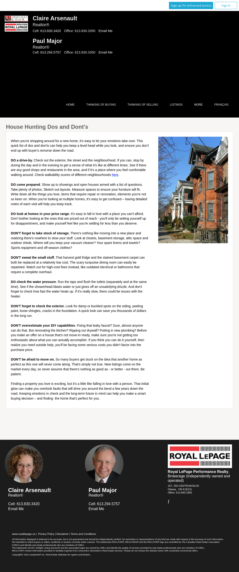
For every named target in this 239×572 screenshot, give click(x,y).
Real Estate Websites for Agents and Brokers (68, 554)
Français (221, 104)
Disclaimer (62, 534)
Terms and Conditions (83, 534)
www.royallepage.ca (23, 534)
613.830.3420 (50, 31)
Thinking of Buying (101, 104)
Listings (176, 104)
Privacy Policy (46, 534)
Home (70, 104)
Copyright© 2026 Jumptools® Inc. (28, 554)
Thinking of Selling (142, 104)
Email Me (105, 31)
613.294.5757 (50, 52)
